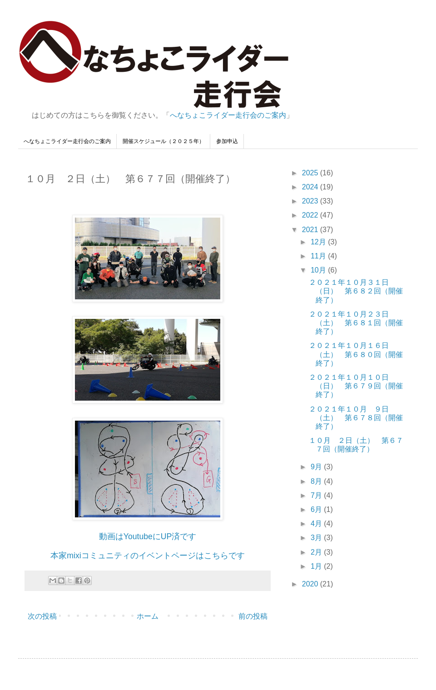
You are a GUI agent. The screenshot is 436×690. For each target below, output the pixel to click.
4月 (317, 523)
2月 (317, 552)
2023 (311, 201)
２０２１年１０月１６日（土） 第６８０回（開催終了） (356, 354)
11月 (319, 256)
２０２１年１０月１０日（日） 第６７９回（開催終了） (356, 385)
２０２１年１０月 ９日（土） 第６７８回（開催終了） (356, 417)
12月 (319, 242)
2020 (311, 584)
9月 (317, 467)
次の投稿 (42, 616)
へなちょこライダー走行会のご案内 (228, 115)
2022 (311, 215)
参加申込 (227, 141)
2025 (311, 173)
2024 (311, 187)
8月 (317, 481)
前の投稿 (253, 616)
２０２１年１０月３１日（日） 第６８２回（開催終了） (356, 290)
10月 (319, 270)
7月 (317, 495)
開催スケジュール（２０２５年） (163, 141)
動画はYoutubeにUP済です (147, 536)
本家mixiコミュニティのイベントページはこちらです (147, 555)
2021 (311, 229)
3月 (317, 537)
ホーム (148, 616)
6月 (317, 509)
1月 (317, 566)
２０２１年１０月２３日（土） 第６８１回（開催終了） (356, 322)
